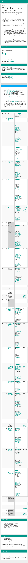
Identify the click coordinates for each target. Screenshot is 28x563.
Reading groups (8, 100)
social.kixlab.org (10, 76)
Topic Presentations (5, 80)
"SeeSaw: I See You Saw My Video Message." (18, 156)
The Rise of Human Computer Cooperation (18, 463)
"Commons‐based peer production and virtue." (18, 197)
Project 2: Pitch (8, 92)
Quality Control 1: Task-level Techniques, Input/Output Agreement (11, 366)
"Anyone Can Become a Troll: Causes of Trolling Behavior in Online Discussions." (18, 432)
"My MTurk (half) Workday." (17, 344)
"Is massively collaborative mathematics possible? (17, 189)
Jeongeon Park (4, 56)
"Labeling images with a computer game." (18, 311)
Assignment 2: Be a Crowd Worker (12, 90)
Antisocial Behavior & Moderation (10, 429)
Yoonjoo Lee (4, 55)
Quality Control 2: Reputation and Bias (11, 382)
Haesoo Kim (4, 53)
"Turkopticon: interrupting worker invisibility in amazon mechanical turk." (18, 329)
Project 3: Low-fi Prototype (10, 91)
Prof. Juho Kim (8, 49)
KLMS (11, 77)
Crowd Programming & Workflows (10, 348)
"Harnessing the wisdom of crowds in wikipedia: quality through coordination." (18, 166)
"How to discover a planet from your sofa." (18, 405)
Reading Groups (5, 79)
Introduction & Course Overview (10, 119)
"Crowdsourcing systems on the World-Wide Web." (18, 317)
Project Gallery (6, 89)
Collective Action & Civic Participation (10, 231)
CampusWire (11, 78)
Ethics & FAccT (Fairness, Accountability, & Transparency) (11, 471)
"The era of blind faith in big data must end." (18, 471)
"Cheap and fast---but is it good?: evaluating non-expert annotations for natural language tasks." (18, 368)
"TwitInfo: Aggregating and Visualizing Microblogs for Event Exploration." (18, 280)
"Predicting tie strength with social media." (17, 264)
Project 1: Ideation (9, 93)
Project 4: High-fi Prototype (24, 425)
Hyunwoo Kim (4, 54)
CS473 (2, 1)
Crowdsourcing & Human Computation (11, 309)
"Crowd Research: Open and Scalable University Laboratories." (17, 174)
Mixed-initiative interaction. (17, 454)
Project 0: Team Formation (10, 96)
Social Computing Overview (10, 124)
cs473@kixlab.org (11, 61)
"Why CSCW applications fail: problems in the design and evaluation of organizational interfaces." (18, 127)
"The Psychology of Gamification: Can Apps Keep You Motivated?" (18, 413)
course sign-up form (14, 101)
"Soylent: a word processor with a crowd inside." (18, 352)
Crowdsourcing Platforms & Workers (11, 324)
